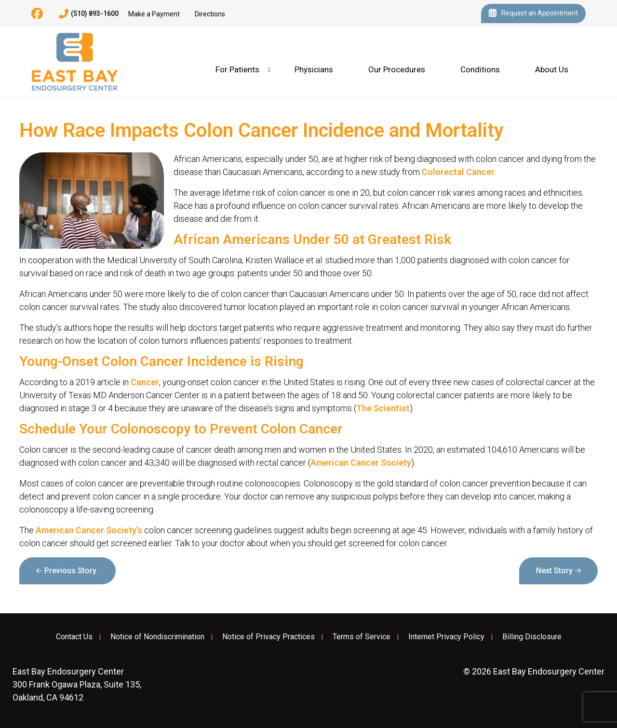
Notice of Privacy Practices (268, 637)
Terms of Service (361, 637)
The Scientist (383, 408)
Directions (210, 14)
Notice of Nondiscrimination (157, 637)
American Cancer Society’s (89, 530)
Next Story (554, 570)
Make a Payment (154, 14)
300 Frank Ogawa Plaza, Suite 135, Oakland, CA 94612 (77, 684)
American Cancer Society (360, 463)
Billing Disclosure (532, 637)
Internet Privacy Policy (446, 637)
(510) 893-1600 (89, 14)
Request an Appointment (533, 13)
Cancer (145, 382)
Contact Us (74, 637)
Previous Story (70, 570)
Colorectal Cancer (458, 172)
